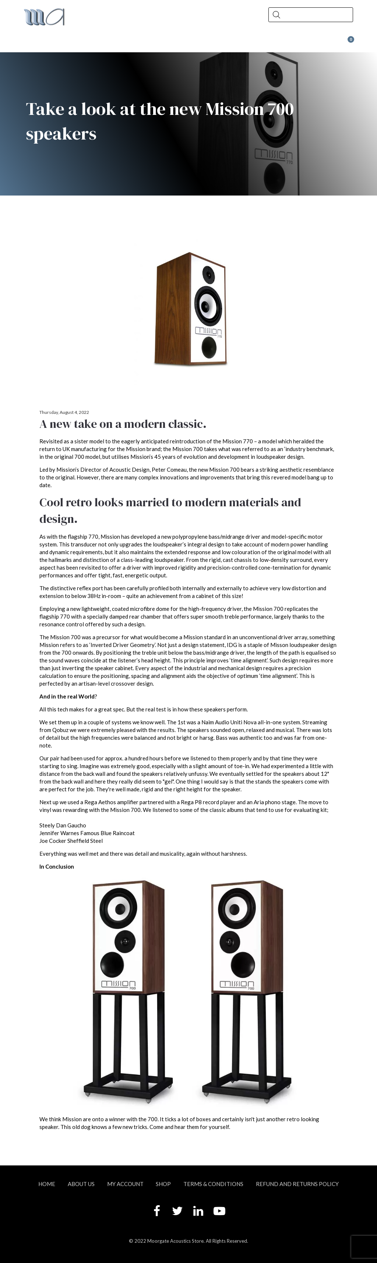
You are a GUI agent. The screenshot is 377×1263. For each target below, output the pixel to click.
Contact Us (214, 43)
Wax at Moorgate (287, 43)
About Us (56, 43)
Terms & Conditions (213, 1184)
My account (125, 1184)
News (159, 43)
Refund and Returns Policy (297, 1184)
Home (46, 1184)
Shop (110, 43)
